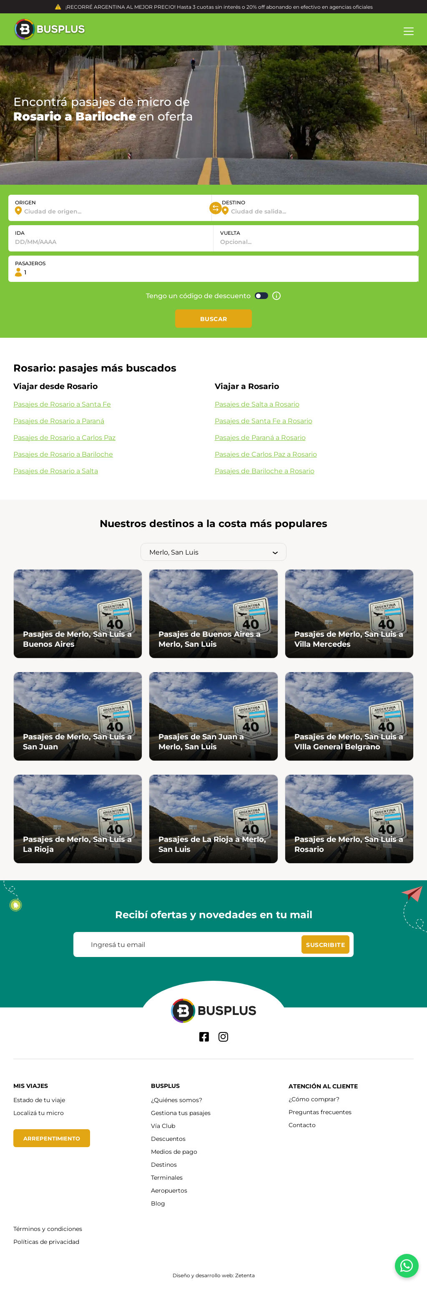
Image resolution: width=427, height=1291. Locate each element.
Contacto (302, 1125)
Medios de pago (174, 1151)
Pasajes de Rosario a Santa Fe (62, 403)
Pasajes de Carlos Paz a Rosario (266, 454)
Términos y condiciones (47, 1229)
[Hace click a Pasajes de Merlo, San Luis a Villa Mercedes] (349, 613)
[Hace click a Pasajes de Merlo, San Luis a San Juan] (77, 716)
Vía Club (163, 1126)
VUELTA (230, 232)
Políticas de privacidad (46, 1242)
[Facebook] (204, 1036)
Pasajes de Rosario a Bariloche (63, 454)
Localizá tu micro (38, 1113)
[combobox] (110, 211)
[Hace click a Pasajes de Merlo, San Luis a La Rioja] (77, 819)
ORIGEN (25, 202)
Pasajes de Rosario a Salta (55, 470)
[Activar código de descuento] (261, 295)
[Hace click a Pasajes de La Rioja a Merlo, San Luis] (213, 819)
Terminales (167, 1177)
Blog (158, 1203)
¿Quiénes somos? (176, 1100)
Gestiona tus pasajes (181, 1113)
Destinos (164, 1164)
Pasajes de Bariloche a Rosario (264, 470)
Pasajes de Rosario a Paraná (58, 420)
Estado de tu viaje (39, 1100)
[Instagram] (223, 1036)
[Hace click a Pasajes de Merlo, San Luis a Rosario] (349, 819)
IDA (20, 232)
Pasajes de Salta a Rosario (257, 403)
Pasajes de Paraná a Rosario (260, 437)
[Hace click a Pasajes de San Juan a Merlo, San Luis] (213, 716)
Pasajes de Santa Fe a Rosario (263, 420)
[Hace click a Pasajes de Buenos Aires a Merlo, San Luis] (213, 613)
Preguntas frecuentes (320, 1112)
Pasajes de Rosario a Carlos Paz (64, 437)
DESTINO (233, 202)
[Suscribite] (325, 944)
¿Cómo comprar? (314, 1099)
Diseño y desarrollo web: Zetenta (214, 1275)
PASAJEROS (30, 263)
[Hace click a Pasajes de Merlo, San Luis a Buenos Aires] (77, 613)
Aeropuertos (169, 1190)
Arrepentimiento (53, 1138)
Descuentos (168, 1139)
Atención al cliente (323, 1086)
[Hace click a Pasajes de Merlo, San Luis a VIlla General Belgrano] (349, 716)
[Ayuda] (276, 295)
